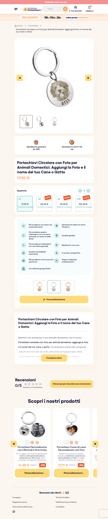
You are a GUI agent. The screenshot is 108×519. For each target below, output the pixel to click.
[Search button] (65, 9)
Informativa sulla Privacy (22, 507)
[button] (16, 9)
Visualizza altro (54, 358)
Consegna (16, 497)
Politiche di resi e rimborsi (66, 502)
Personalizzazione (56, 299)
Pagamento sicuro (19, 502)
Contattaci (60, 507)
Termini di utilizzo (62, 497)
